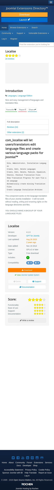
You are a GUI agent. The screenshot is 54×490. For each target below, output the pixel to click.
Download (24, 14)
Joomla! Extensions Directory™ (27, 8)
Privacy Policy (31, 470)
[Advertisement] (27, 355)
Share (32, 110)
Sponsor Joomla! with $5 (12, 473)
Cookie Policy (44, 470)
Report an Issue (45, 473)
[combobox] (36, 44)
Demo (17, 281)
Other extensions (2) (15, 132)
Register (13, 39)
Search (34, 28)
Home (4, 28)
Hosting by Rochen (27, 488)
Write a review (27, 320)
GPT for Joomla (32, 236)
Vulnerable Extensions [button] (39, 33)
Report (22, 110)
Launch (24, 19)
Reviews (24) (12, 127)
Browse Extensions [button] (19, 28)
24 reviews (9, 59)
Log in (4, 39)
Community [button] (7, 33)
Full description (13, 122)
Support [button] (21, 33)
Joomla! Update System (30, 275)
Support (37, 281)
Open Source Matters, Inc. (24, 480)
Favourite (11, 110)
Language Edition (25, 96)
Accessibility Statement (13, 470)
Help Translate (31, 473)
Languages (12, 96)
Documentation (27, 287)
